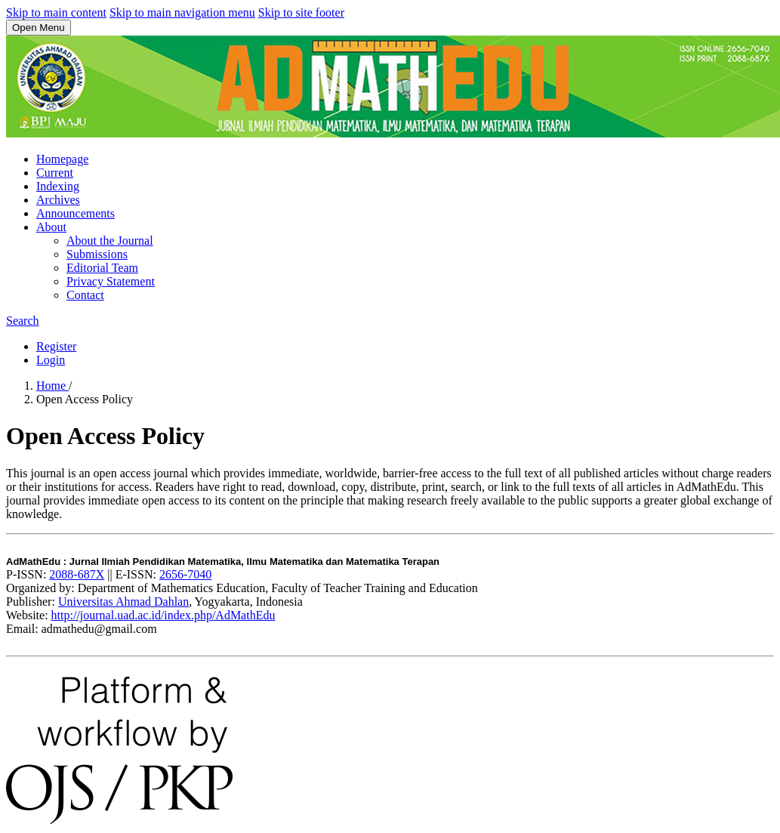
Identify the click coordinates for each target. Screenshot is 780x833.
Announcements (75, 213)
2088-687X (76, 574)
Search (22, 320)
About (51, 227)
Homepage (62, 159)
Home (52, 385)
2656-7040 (185, 574)
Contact (85, 294)
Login (50, 359)
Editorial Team (102, 267)
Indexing (57, 186)
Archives (58, 199)
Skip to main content (56, 12)
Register (56, 346)
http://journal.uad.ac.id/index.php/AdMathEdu (163, 615)
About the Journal (109, 240)
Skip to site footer (301, 12)
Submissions (97, 254)
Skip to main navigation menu (182, 12)
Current (54, 172)
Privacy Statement (110, 281)
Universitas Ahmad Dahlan (123, 601)
